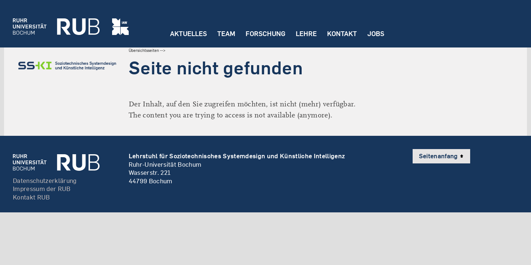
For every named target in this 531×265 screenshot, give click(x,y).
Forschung (265, 34)
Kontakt (342, 34)
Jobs (375, 34)
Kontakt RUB (31, 197)
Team (226, 34)
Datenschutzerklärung (45, 180)
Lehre (306, 34)
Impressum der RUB (42, 188)
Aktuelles (188, 34)
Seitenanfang (441, 156)
